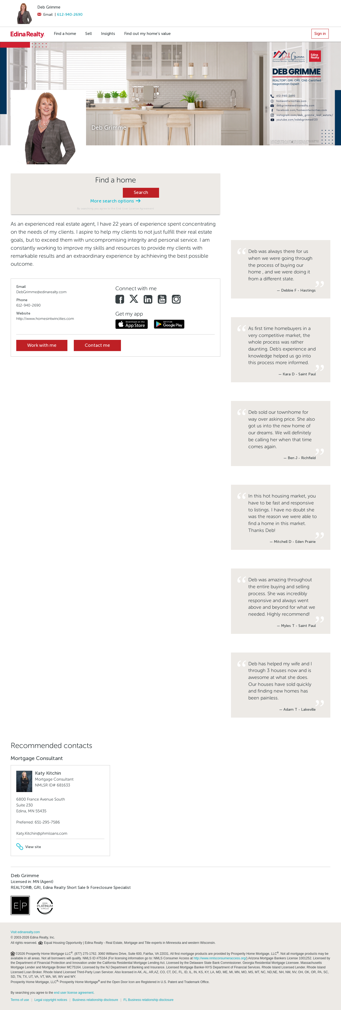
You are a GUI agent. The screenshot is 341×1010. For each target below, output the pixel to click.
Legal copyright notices (50, 1000)
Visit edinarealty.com (25, 932)
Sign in (320, 33)
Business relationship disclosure (95, 1000)
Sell (88, 33)
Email (44, 15)
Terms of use (20, 1000)
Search (141, 192)
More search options (115, 201)
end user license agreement (74, 993)
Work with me (41, 345)
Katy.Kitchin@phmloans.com (41, 833)
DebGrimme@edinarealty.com (41, 292)
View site (28, 847)
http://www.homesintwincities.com (45, 319)
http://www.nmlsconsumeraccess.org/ (220, 958)
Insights (108, 33)
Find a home (65, 33)
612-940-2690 (70, 15)
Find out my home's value (147, 33)
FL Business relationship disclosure (149, 1000)
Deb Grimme (48, 7)
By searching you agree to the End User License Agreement (115, 208)
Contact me (97, 345)
